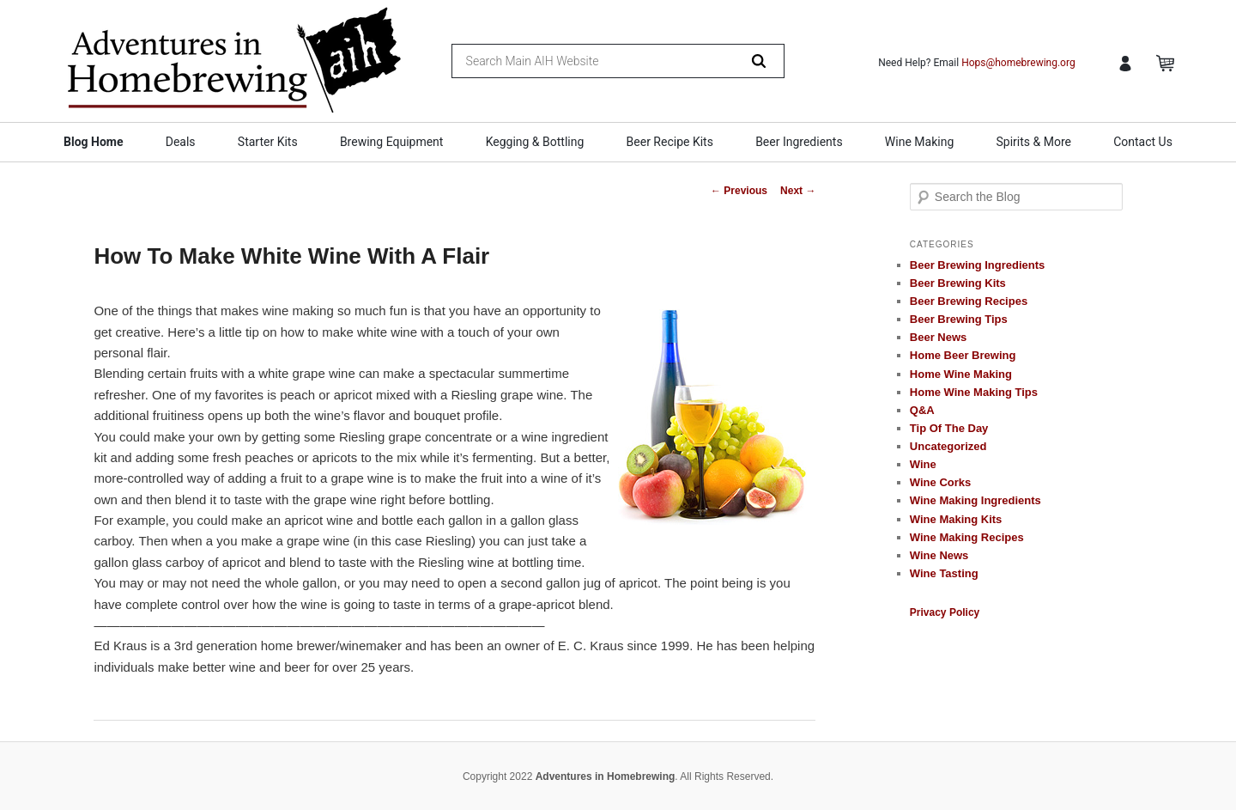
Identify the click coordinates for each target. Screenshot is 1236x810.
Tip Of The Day (949, 428)
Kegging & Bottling (535, 142)
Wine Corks (940, 482)
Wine (923, 464)
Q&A (922, 410)
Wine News (939, 555)
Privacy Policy (944, 612)
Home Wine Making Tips (974, 392)
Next (797, 191)
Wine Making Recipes (967, 537)
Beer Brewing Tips (959, 319)
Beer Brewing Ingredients (977, 265)
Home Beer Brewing (963, 355)
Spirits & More (1033, 142)
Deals (181, 142)
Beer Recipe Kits (670, 142)
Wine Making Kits (956, 519)
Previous (739, 191)
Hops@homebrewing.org (1018, 63)
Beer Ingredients (799, 142)
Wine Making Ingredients (975, 500)
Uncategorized (948, 446)
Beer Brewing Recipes (968, 301)
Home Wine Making (961, 374)
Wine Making (919, 142)
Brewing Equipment (392, 142)
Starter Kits (268, 142)
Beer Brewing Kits (958, 283)
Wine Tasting (944, 573)
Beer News (938, 337)
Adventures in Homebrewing (606, 776)
